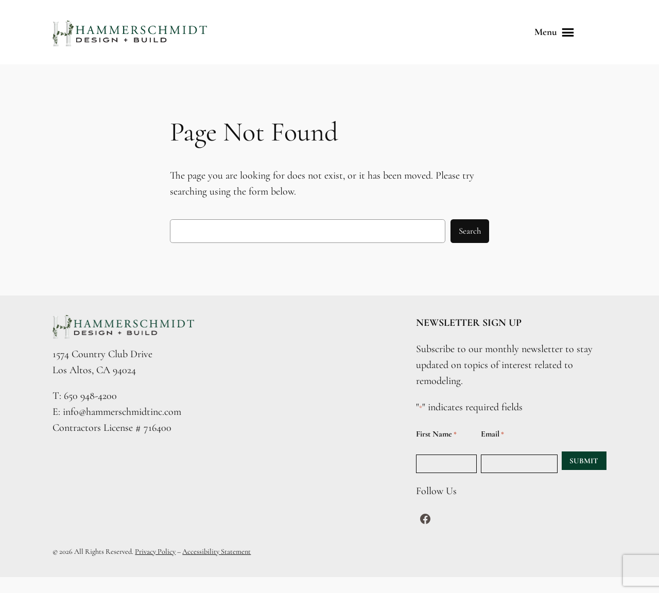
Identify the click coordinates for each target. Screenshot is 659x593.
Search (470, 230)
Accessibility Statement (216, 551)
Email (492, 434)
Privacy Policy (155, 551)
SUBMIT (583, 460)
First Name (436, 434)
